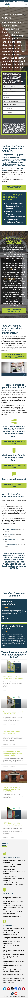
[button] (26, 4)
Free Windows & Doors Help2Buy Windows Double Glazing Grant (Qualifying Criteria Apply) (14, 431)
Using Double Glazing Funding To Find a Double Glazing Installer (13, 753)
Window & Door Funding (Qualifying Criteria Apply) (14, 457)
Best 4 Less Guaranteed (14, 479)
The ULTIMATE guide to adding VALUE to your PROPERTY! (12, 789)
